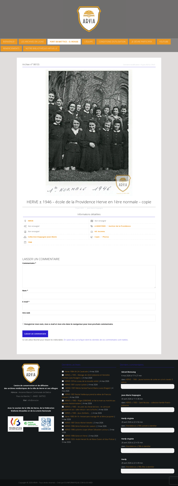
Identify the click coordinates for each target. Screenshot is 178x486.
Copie (97, 237)
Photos (106, 237)
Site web (26, 313)
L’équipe (88, 41)
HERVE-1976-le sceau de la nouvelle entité (81, 381)
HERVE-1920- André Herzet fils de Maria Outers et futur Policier (90, 439)
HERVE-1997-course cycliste (76, 384)
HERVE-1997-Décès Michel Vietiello (78, 422)
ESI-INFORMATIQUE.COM (74, 482)
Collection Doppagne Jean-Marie (42, 237)
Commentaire (29, 263)
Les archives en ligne (32, 41)
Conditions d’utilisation (112, 41)
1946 (30, 242)
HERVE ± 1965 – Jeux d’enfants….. (78, 413)
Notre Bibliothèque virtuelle (41, 48)
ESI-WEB (89, 482)
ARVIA (35, 482)
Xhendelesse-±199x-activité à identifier (141, 426)
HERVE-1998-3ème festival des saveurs (80, 426)
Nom (25, 290)
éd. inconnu (100, 231)
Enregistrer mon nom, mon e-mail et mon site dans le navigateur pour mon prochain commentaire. (68, 324)
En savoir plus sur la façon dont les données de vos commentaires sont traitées (96, 340)
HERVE (30, 221)
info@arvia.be (33, 400)
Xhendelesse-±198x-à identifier (138, 446)
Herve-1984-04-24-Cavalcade (76, 371)
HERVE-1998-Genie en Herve (76, 436)
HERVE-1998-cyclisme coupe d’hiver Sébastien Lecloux (86, 429)
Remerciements (11, 48)
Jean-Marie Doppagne (95, 208)
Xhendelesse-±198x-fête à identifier (140, 467)
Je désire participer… (142, 41)
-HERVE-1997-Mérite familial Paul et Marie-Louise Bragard (87, 388)
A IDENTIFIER (100, 226)
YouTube (163, 41)
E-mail (25, 302)
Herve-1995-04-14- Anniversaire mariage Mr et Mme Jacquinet (89, 416)
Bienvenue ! (9, 41)
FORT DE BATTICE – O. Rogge (64, 41)
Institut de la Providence (120, 226)
